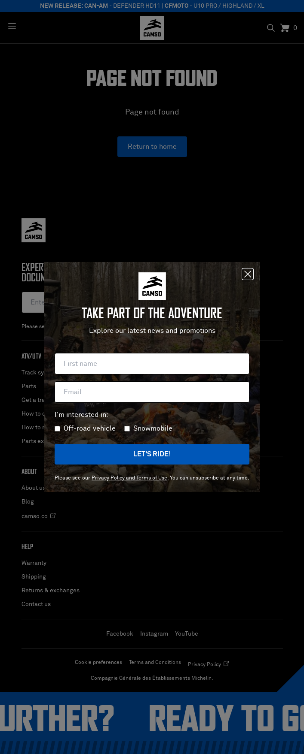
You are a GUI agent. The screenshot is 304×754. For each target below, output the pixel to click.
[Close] (248, 274)
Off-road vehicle (90, 428)
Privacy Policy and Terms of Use (129, 478)
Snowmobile (152, 428)
